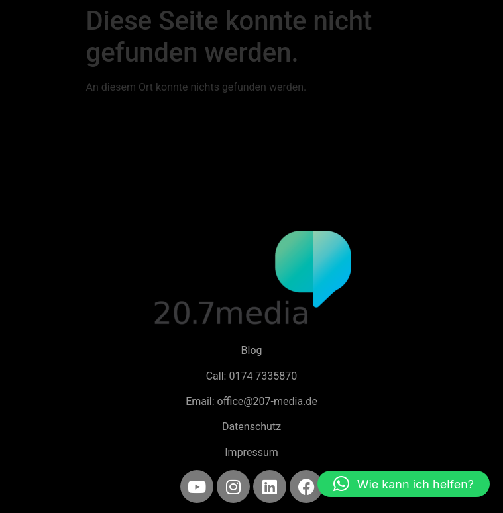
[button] (403, 484)
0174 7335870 (263, 376)
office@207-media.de (267, 401)
